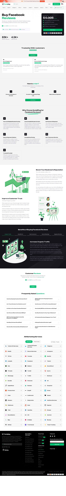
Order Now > (33, 55)
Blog (39, 459)
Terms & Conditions (56, 471)
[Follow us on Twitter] (52, 436)
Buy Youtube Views (28, 458)
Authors (39, 466)
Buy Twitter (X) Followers (29, 439)
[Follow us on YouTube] (50, 436)
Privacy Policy (51, 471)
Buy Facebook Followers (29, 461)
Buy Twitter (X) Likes (28, 448)
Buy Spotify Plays (28, 452)
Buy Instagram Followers (29, 440)
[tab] (29, 341)
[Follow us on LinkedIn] (54, 436)
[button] (62, 4)
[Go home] (6, 4)
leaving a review (41, 277)
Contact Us (40, 447)
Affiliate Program (41, 455)
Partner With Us (41, 449)
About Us (40, 461)
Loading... (33, 286)
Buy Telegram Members (29, 459)
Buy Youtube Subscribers (29, 456)
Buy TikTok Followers (29, 442)
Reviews (39, 462)
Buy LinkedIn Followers (29, 450)
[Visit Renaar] (6, 449)
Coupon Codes (41, 464)
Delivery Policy (62, 471)
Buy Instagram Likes (28, 444)
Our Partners (40, 453)
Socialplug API (40, 457)
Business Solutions (41, 451)
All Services (27, 437)
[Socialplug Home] (6, 434)
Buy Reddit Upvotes (28, 446)
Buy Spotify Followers (29, 454)
